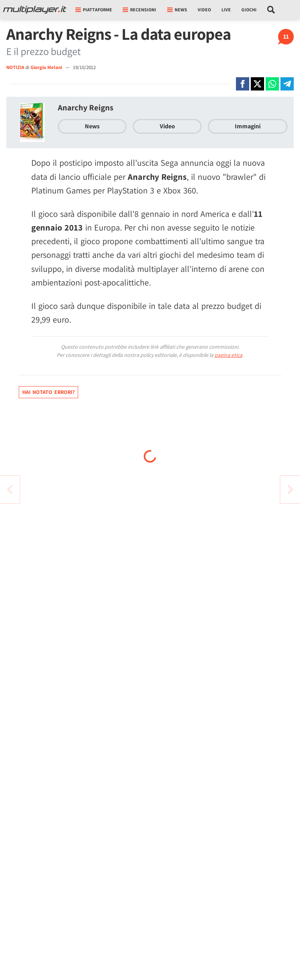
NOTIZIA (15, 67)
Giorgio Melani (46, 67)
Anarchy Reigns (85, 107)
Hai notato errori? (48, 392)
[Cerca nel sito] (271, 10)
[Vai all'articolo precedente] (290, 489)
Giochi (249, 9)
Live (226, 9)
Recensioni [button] (139, 9)
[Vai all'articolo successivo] (10, 489)
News (92, 126)
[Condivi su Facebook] (242, 83)
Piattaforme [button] (93, 9)
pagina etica (228, 354)
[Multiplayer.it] (34, 10)
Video (204, 9)
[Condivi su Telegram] (287, 83)
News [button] (177, 9)
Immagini (248, 126)
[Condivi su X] (257, 83)
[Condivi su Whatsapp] (272, 83)
